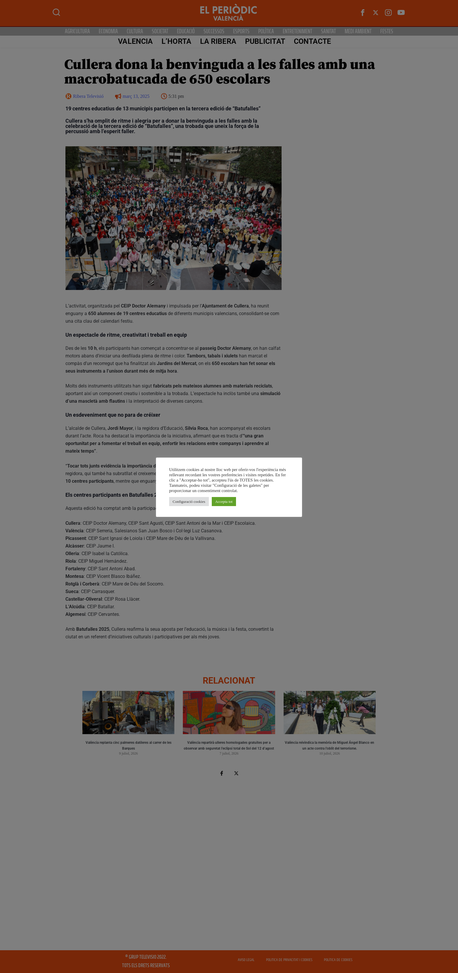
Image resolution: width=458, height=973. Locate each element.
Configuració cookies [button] (189, 501)
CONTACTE (312, 41)
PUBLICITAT (265, 41)
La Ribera (218, 41)
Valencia (135, 41)
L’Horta (176, 41)
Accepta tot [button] (224, 501)
